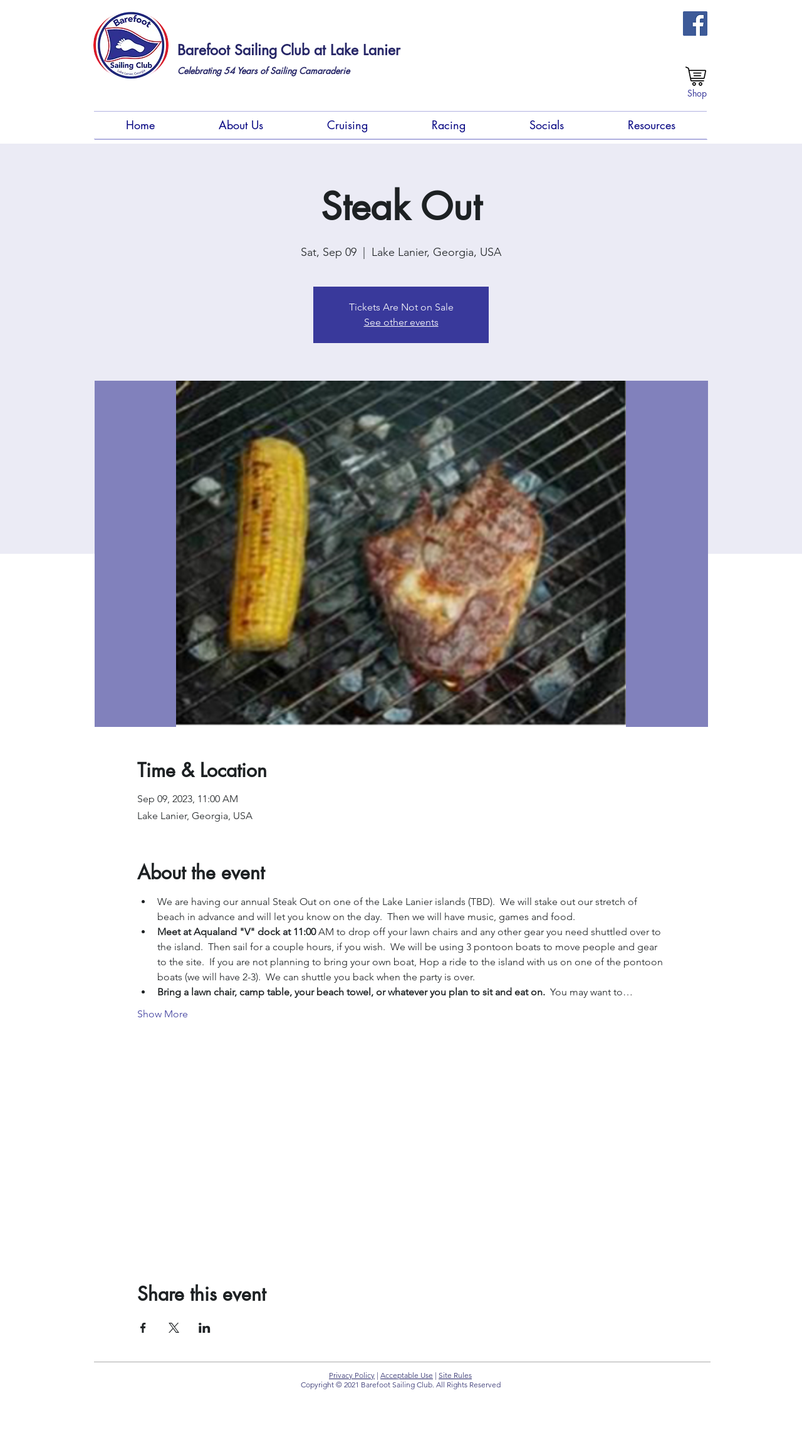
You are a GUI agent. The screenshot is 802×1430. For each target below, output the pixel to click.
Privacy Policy (352, 1375)
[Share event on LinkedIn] (205, 1328)
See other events (401, 322)
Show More (162, 1014)
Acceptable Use (406, 1375)
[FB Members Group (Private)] (695, 23)
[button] (241, 125)
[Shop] (697, 93)
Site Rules (455, 1375)
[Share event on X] (174, 1328)
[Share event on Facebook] (143, 1328)
